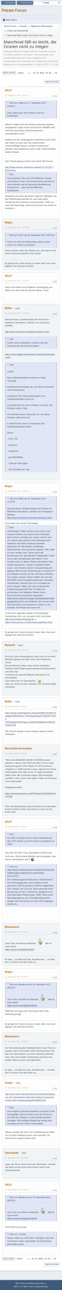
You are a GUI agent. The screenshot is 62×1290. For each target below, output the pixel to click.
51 (34, 73)
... (31, 73)
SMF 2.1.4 (18, 1287)
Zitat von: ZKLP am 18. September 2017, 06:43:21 (32, 235)
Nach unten (9, 73)
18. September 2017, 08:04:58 (17, 227)
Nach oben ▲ (41, 1283)
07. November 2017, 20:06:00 (16, 1158)
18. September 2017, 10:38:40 (17, 281)
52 (37, 73)
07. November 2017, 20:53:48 (16, 1190)
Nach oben (8, 1259)
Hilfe (17, 1283)
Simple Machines (41, 1287)
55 (50, 73)
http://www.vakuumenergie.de (19, 619)
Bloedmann (12, 927)
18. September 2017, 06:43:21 (17, 95)
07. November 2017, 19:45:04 (16, 1088)
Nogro (9, 222)
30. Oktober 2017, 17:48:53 (15, 827)
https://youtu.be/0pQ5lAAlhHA (19, 949)
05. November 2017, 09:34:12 (16, 977)
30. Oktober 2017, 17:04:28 (15, 753)
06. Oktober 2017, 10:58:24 (15, 706)
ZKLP (8, 90)
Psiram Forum (14, 10)
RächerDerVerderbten (18, 748)
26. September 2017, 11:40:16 (17, 313)
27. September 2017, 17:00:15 (17, 491)
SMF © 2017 (29, 1287)
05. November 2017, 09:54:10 (16, 1041)
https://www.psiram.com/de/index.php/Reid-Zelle (28, 622)
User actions (52, 82)
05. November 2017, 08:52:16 (16, 932)
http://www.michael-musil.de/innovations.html (27, 332)
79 (56, 73)
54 (46, 73)
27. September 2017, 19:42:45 (17, 650)
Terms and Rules (27, 1283)
